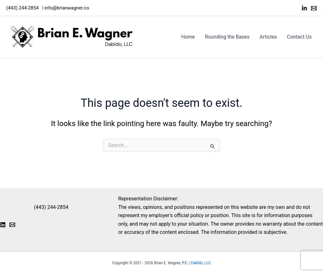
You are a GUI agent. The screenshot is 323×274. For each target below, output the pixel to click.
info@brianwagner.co (66, 8)
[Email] (314, 8)
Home (188, 37)
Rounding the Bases (227, 37)
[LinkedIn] (304, 8)
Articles (268, 37)
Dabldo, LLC (201, 263)
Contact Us (299, 37)
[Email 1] (12, 225)
